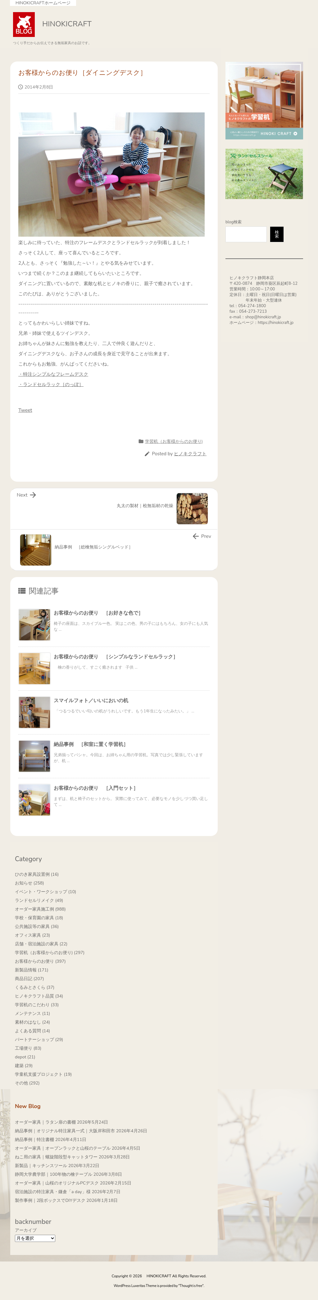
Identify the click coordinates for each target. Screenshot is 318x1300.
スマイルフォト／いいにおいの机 (91, 700)
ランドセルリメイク (39, 900)
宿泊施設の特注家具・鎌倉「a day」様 (53, 1192)
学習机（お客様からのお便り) (174, 441)
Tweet (25, 410)
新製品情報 (31, 970)
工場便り (28, 1048)
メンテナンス (32, 1013)
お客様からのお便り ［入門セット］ (96, 788)
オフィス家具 (32, 935)
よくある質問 (32, 1031)
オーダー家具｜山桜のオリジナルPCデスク (57, 1183)
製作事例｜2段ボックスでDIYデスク (50, 1200)
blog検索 (233, 222)
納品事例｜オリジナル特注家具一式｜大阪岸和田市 (65, 1131)
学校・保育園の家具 (39, 918)
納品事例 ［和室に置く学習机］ (91, 744)
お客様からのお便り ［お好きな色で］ (98, 613)
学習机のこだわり (37, 1005)
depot (25, 1057)
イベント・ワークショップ (45, 892)
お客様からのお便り (40, 961)
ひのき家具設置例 (37, 874)
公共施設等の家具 (37, 927)
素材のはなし (32, 1022)
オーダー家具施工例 (40, 909)
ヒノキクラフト (190, 454)
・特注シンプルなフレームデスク (53, 374)
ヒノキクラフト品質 (39, 996)
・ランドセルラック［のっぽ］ (51, 384)
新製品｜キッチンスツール (41, 1166)
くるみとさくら (34, 987)
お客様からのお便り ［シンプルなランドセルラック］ (116, 656)
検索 (277, 234)
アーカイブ (26, 1230)
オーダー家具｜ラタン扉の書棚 (45, 1122)
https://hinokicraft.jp (275, 322)
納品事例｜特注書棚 (34, 1140)
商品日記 (29, 979)
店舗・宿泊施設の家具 (41, 944)
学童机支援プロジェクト (43, 1074)
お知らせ (29, 883)
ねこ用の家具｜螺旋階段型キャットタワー (56, 1157)
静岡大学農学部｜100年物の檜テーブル (53, 1174)
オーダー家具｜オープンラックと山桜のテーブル (63, 1148)
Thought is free (191, 1286)
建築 (24, 1066)
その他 (27, 1083)
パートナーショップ (39, 1040)
